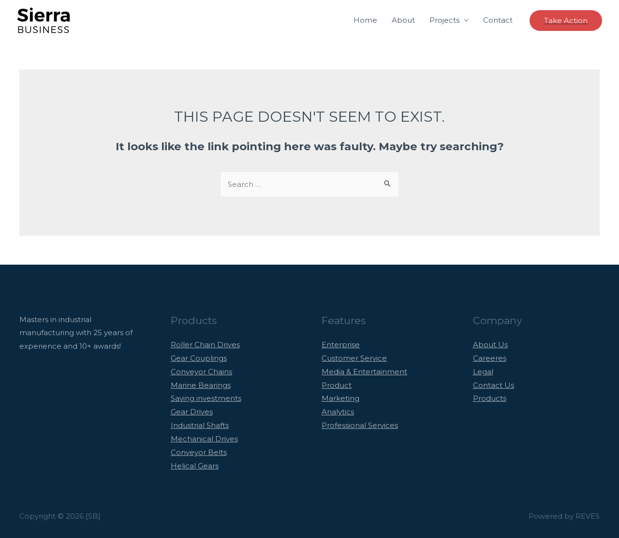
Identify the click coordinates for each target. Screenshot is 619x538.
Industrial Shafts (200, 425)
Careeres (489, 358)
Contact (498, 20)
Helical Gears (195, 465)
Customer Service (354, 358)
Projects (444, 20)
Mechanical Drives (204, 438)
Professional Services (360, 425)
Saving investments (206, 398)
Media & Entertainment (364, 371)
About (403, 20)
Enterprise (341, 344)
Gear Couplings (199, 358)
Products (489, 398)
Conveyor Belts (199, 452)
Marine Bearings (201, 385)
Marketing (340, 398)
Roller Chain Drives (205, 344)
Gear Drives (192, 411)
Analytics (338, 411)
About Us (490, 344)
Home (365, 20)
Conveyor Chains (201, 371)
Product (337, 385)
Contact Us (493, 385)
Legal (483, 371)
